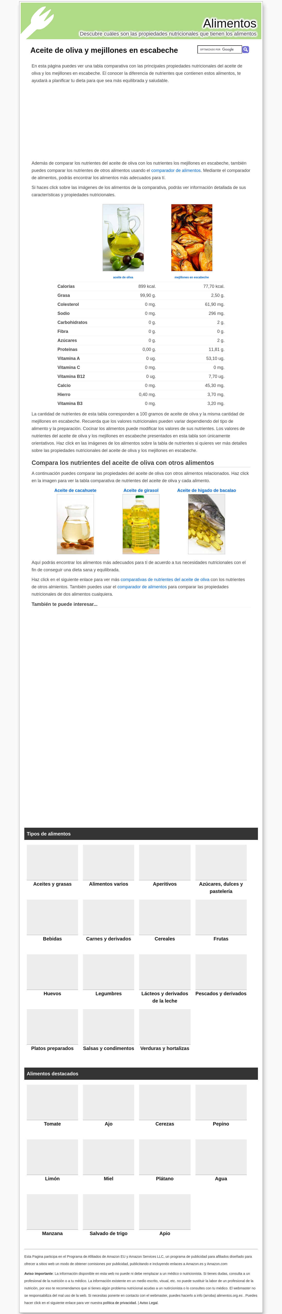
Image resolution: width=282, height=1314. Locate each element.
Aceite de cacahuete (75, 490)
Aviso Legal (149, 1303)
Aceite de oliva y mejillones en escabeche (104, 50)
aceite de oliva (123, 277)
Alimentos (229, 23)
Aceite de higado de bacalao (206, 490)
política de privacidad (119, 1303)
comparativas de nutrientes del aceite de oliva (165, 579)
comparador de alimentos (176, 170)
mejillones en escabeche (192, 277)
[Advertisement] (141, 121)
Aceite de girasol (141, 490)
